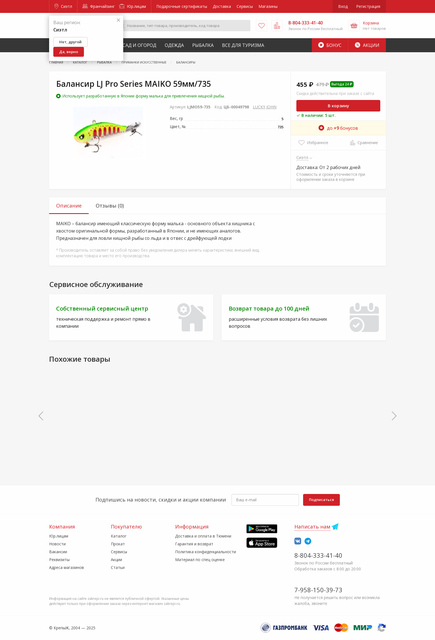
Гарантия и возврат (194, 543)
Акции (367, 45)
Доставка (222, 6)
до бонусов (338, 128)
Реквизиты (59, 559)
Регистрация (368, 6)
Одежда (174, 45)
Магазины (268, 6)
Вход (343, 6)
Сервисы (245, 6)
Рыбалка (203, 45)
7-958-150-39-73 (318, 590)
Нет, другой (70, 41)
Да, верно (68, 51)
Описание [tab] (69, 205)
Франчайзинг (99, 6)
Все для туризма (243, 45)
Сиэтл (63, 6)
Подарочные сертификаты (181, 6)
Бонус (330, 45)
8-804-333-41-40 (318, 555)
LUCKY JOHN (264, 107)
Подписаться (321, 499)
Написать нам (312, 526)
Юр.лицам (132, 6)
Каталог (119, 536)
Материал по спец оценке (200, 559)
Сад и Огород (139, 45)
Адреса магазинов (66, 567)
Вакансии (58, 551)
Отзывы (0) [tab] (110, 205)
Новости (57, 543)
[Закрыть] (118, 20)
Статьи (118, 567)
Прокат (118, 543)
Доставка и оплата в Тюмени (203, 536)
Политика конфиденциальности (205, 551)
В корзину (338, 105)
